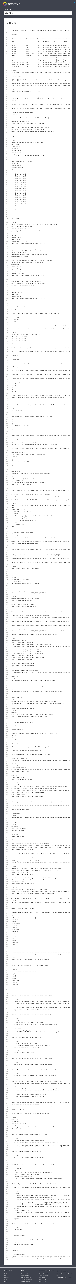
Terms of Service (43, 1275)
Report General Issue (26, 1279)
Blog (5, 1275)
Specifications (25, 1275)
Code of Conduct (43, 1273)
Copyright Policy (43, 1279)
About (5, 1273)
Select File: (7, 10)
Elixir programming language (64, 1277)
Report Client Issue (26, 1277)
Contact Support (25, 1281)
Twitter (5, 1281)
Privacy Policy (42, 1277)
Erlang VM (67, 1273)
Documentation (25, 1273)
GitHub (5, 1279)
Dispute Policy (42, 1281)
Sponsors (6, 1277)
